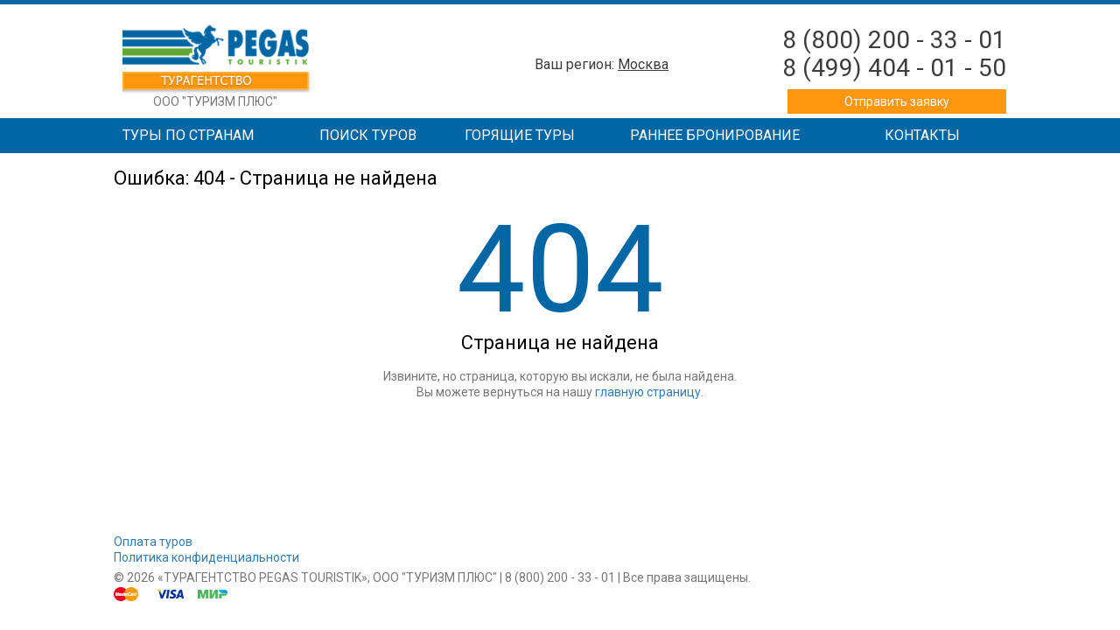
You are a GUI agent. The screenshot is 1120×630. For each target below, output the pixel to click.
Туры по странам (188, 135)
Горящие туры (520, 135)
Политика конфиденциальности (206, 557)
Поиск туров (367, 135)
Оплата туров (153, 542)
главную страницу (648, 392)
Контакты (922, 135)
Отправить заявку (896, 101)
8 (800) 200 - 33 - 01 (894, 39)
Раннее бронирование (715, 135)
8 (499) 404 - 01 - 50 (894, 67)
